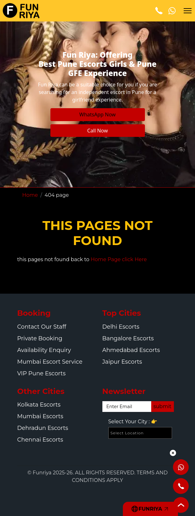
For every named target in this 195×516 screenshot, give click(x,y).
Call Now (97, 130)
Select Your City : (133, 422)
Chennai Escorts (40, 439)
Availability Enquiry (44, 350)
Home (30, 195)
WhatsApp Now (97, 114)
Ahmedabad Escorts (131, 350)
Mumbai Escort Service (50, 361)
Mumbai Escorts (40, 416)
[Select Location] (140, 433)
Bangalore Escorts (128, 338)
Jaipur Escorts (122, 361)
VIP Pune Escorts (41, 373)
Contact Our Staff (41, 326)
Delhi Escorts (121, 326)
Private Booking (39, 338)
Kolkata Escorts (39, 404)
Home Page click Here (119, 259)
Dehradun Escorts (42, 428)
